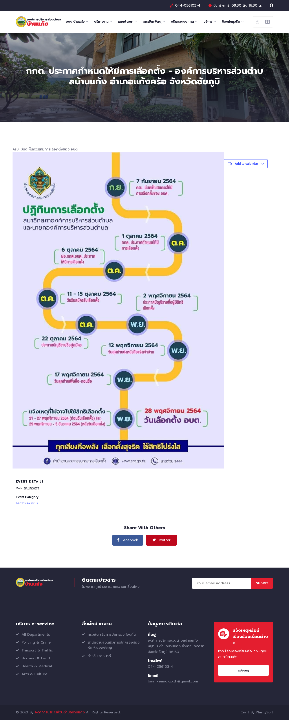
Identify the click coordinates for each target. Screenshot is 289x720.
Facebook (127, 540)
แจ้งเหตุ (243, 670)
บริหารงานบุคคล (182, 21)
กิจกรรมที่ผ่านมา (27, 503)
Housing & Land (36, 658)
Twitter (161, 540)
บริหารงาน (101, 21)
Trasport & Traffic (37, 650)
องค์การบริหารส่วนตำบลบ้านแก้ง (60, 712)
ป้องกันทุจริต (231, 21)
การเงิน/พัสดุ (152, 21)
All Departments (36, 634)
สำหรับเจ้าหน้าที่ (99, 656)
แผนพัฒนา (125, 21)
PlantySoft (264, 712)
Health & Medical (37, 666)
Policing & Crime (36, 642)
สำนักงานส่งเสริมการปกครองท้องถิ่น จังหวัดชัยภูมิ (113, 645)
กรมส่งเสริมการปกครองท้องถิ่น (112, 634)
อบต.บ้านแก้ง (75, 21)
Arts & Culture (34, 674)
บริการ (207, 21)
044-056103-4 (187, 5)
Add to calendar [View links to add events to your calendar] (246, 163)
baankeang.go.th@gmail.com (173, 681)
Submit (262, 583)
